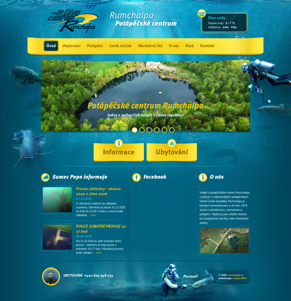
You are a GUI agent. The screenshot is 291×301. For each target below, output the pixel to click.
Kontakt (207, 46)
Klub (190, 46)
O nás (174, 46)
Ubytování (71, 46)
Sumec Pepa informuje (79, 177)
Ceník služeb (120, 46)
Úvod (51, 46)
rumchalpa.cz (235, 275)
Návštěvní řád (150, 46)
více (93, 215)
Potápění (95, 46)
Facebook (154, 177)
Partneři (190, 277)
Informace (119, 152)
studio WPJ (240, 278)
